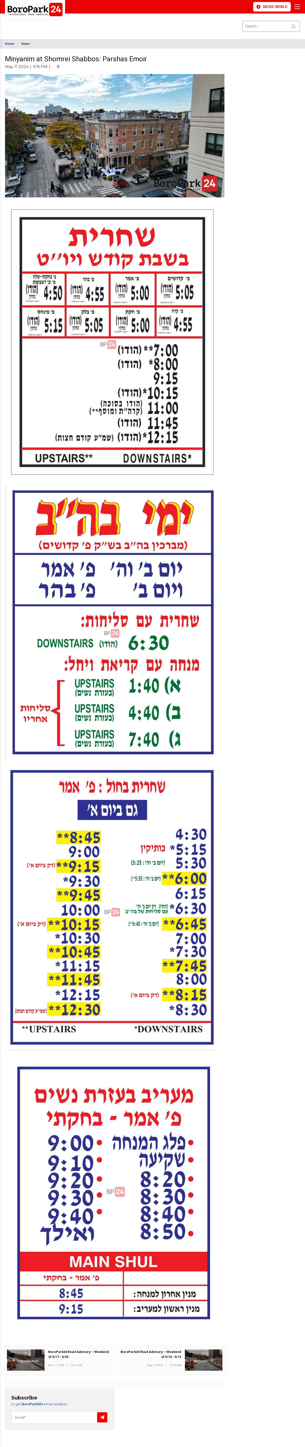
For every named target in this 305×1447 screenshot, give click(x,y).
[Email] (59, 1417)
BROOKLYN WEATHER (49, 23)
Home (9, 44)
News (26, 44)
